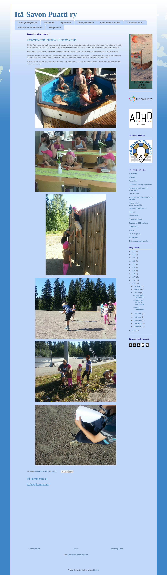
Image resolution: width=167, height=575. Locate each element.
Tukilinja (132, 230)
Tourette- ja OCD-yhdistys (138, 223)
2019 (134, 271)
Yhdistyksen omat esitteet (30, 28)
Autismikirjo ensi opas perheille (140, 184)
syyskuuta (137, 289)
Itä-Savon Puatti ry (46, 14)
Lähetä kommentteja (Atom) (78, 555)
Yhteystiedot (55, 28)
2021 (134, 264)
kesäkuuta (138, 317)
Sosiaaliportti (133, 216)
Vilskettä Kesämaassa (138, 309)
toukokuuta (138, 320)
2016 (134, 280)
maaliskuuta (138, 323)
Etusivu (75, 549)
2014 (134, 331)
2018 (134, 274)
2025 (134, 251)
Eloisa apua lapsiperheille (138, 241)
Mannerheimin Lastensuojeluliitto (135, 204)
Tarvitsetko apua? (135, 23)
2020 (134, 267)
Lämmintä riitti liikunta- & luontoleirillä (138, 303)
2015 (134, 283)
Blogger (96, 570)
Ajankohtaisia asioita (110, 23)
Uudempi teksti (34, 549)
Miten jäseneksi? (86, 23)
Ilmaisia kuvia (134, 194)
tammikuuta (138, 327)
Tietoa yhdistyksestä (27, 23)
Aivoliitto (132, 177)
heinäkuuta (138, 314)
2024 (134, 255)
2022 (134, 261)
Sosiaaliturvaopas (135, 219)
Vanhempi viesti (117, 549)
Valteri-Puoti (133, 227)
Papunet (132, 212)
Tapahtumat (65, 23)
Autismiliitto (133, 181)
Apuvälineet (133, 237)
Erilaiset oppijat (134, 234)
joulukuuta (138, 286)
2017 (134, 277)
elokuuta (137, 293)
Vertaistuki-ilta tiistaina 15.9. (139, 296)
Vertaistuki (49, 23)
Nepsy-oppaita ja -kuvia (137, 208)
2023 (134, 258)
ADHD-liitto (133, 174)
